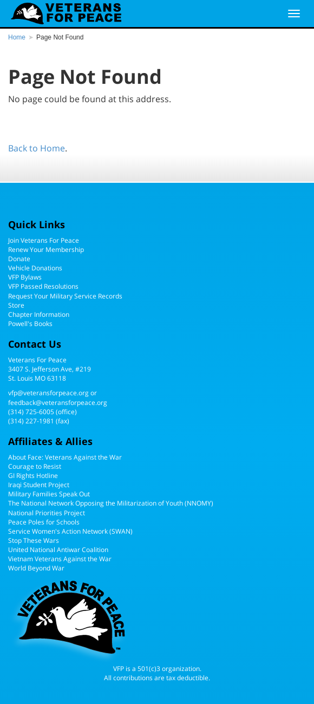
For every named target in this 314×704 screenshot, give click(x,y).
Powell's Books (30, 323)
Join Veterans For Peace (43, 240)
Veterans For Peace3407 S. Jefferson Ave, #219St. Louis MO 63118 (49, 369)
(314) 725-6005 (31, 411)
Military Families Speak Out (49, 494)
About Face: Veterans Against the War (65, 457)
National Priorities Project (46, 512)
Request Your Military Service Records (65, 296)
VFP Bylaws (25, 277)
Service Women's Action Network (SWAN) (70, 531)
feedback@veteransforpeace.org (57, 402)
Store (16, 305)
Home (16, 37)
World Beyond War (36, 568)
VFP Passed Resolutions (43, 286)
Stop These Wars (33, 540)
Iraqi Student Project (38, 484)
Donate (19, 258)
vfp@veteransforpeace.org (48, 392)
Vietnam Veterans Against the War (60, 558)
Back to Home (36, 148)
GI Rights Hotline (33, 475)
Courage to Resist (34, 466)
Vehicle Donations (35, 268)
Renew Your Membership (46, 249)
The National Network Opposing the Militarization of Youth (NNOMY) (110, 503)
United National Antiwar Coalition (58, 549)
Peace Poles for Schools (44, 522)
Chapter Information (38, 314)
